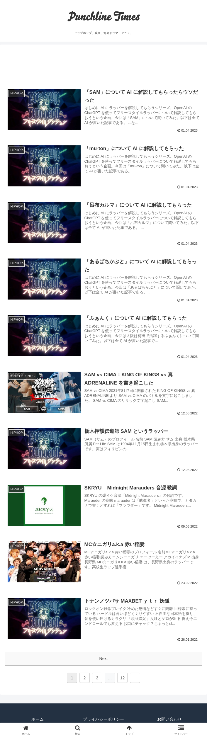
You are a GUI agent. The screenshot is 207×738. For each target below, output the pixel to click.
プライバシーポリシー (103, 719)
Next (103, 658)
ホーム (37, 719)
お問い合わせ (169, 719)
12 (122, 678)
